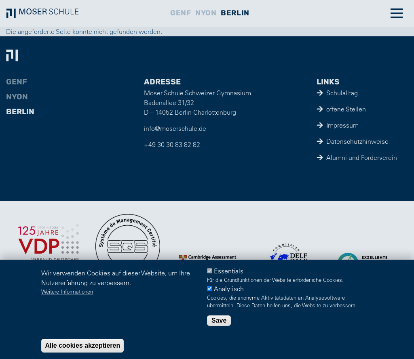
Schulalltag (342, 93)
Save (218, 320)
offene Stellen (346, 109)
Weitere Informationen (67, 291)
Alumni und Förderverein (361, 157)
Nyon (205, 12)
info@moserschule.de (175, 128)
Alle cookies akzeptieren (82, 345)
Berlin (235, 12)
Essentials (228, 271)
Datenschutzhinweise (357, 141)
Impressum (342, 125)
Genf (180, 12)
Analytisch (229, 289)
